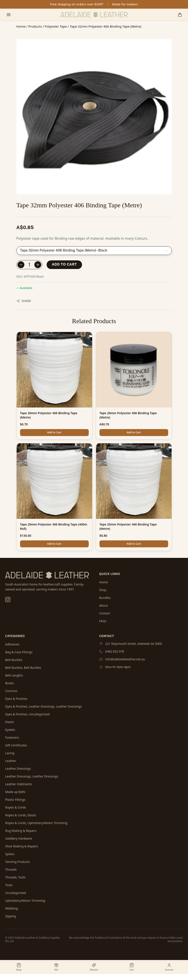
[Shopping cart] (180, 15)
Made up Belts (15, 792)
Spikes (9, 854)
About (103, 605)
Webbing (11, 908)
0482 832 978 (114, 651)
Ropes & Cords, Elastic (20, 815)
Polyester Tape (56, 26)
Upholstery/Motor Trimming (25, 900)
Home (21, 26)
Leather (10, 761)
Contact (104, 613)
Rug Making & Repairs (20, 831)
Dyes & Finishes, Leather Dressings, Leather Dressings (43, 706)
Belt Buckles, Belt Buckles (23, 668)
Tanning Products (17, 862)
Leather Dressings (18, 768)
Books (9, 683)
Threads (11, 869)
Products (35, 26)
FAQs (102, 621)
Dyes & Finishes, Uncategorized (27, 714)
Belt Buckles (13, 660)
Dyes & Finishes (16, 699)
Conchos (11, 691)
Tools (9, 885)
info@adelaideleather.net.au (125, 659)
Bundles (105, 598)
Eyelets (10, 730)
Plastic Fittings (15, 800)
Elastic (9, 722)
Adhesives (12, 644)
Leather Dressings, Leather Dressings (31, 776)
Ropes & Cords (15, 807)
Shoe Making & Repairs (21, 846)
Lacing (9, 753)
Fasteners (12, 737)
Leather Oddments (18, 784)
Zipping (10, 916)
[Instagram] (7, 599)
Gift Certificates (16, 745)
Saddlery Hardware (18, 838)
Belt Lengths (14, 675)
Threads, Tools (15, 877)
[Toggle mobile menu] (8, 14)
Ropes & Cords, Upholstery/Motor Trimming (36, 823)
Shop (102, 590)
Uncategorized (15, 893)
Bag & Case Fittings (19, 652)
